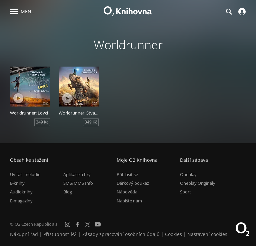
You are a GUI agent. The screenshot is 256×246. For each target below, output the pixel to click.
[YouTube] (98, 224)
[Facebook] (78, 224)
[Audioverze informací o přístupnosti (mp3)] (74, 234)
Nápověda (127, 192)
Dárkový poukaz (133, 183)
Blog (67, 192)
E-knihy (17, 183)
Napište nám (129, 201)
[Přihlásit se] (241, 11)
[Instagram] (68, 224)
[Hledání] (228, 11)
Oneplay (188, 174)
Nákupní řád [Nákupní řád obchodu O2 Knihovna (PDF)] (24, 234)
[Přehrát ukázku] (18, 98)
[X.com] (88, 224)
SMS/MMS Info (78, 183)
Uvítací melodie (25, 174)
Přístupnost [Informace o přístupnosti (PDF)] (56, 234)
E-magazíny (21, 201)
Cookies (173, 234)
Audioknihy (21, 192)
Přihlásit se (127, 174)
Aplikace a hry (77, 174)
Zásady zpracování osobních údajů (121, 234)
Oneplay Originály (197, 183)
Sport (185, 192)
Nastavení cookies (207, 234)
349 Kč (42, 122)
